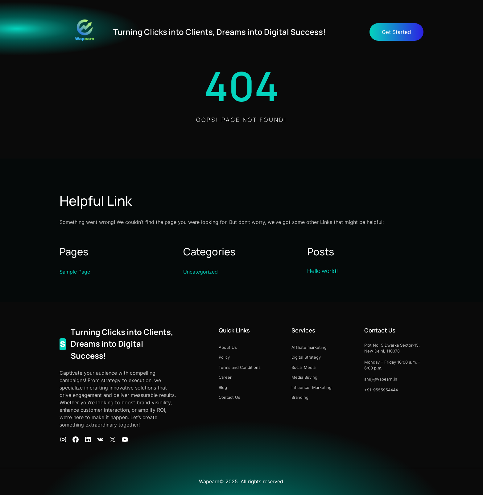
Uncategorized (200, 272)
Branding (299, 397)
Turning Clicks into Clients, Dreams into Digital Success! (219, 32)
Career (225, 377)
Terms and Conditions (240, 367)
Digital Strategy (306, 357)
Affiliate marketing (309, 347)
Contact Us (229, 397)
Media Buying (304, 377)
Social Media (303, 367)
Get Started (396, 32)
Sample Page (75, 272)
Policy (224, 357)
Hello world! (322, 271)
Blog (223, 387)
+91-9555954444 (381, 389)
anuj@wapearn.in (380, 379)
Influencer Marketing (311, 387)
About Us (228, 347)
